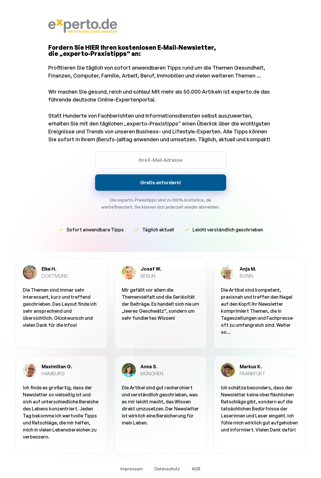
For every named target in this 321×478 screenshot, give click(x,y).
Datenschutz (167, 468)
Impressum (132, 468)
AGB (196, 468)
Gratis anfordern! (160, 182)
